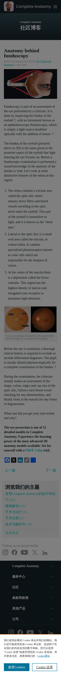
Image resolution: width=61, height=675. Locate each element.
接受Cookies (16, 667)
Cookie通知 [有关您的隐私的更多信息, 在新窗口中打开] (43, 656)
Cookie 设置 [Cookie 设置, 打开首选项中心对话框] (44, 667)
